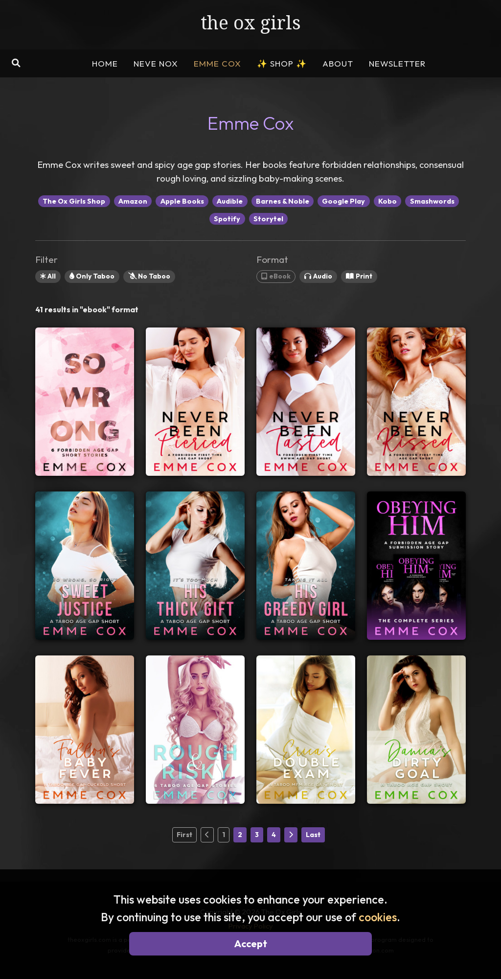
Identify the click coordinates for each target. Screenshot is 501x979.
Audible (230, 201)
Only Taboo (91, 276)
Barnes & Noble (282, 201)
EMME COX (217, 63)
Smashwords (432, 201)
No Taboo (149, 276)
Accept (250, 943)
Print (359, 276)
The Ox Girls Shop (74, 201)
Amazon (132, 201)
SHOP (282, 63)
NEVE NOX (156, 63)
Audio (318, 276)
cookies (378, 917)
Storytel (268, 218)
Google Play (343, 201)
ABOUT (337, 63)
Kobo (387, 201)
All (48, 276)
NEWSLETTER (397, 63)
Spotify (227, 218)
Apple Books (182, 201)
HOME (105, 63)
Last (313, 834)
